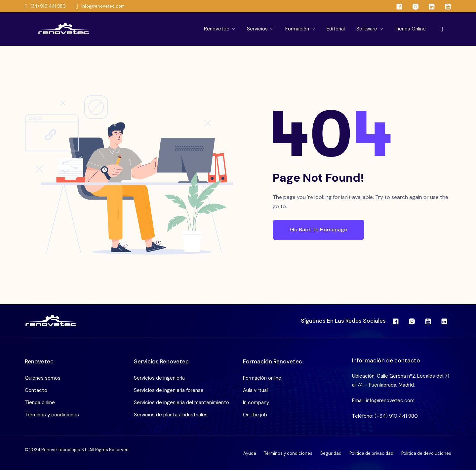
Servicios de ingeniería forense (169, 390)
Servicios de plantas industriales (171, 414)
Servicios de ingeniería (159, 378)
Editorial (336, 28)
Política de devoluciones (426, 453)
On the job (255, 414)
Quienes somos (42, 378)
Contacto (36, 390)
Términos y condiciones (52, 414)
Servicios (258, 28)
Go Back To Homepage (318, 229)
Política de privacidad (371, 453)
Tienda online (410, 28)
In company (256, 402)
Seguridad (330, 453)
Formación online (262, 378)
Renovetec (217, 28)
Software (367, 28)
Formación (297, 28)
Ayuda (249, 453)
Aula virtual (255, 390)
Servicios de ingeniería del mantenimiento (181, 402)
